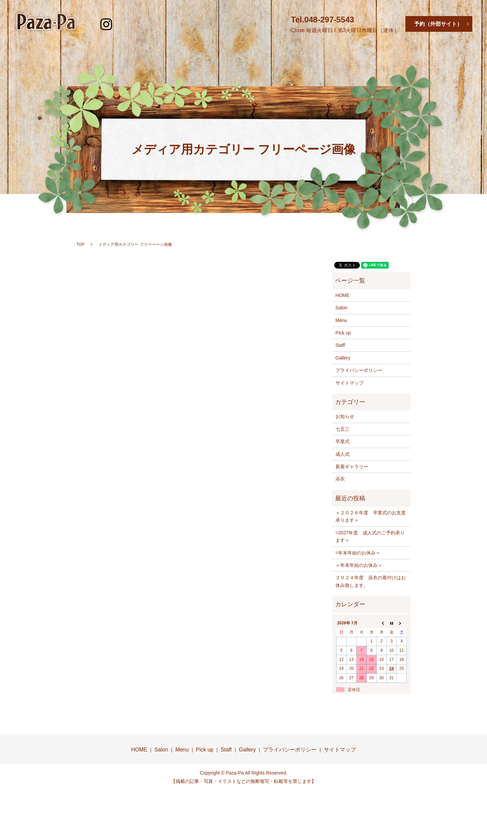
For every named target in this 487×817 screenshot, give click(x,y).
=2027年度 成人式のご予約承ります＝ (370, 536)
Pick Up (268, 54)
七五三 (342, 429)
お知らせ (344, 416)
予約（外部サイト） (438, 24)
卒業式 (342, 441)
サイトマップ (349, 383)
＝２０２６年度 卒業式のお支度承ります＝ (370, 516)
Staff (322, 54)
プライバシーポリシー (358, 370)
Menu (213, 54)
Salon (161, 54)
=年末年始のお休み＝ (357, 552)
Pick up (343, 332)
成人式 (342, 454)
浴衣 (340, 479)
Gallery (376, 54)
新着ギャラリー (351, 466)
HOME (109, 54)
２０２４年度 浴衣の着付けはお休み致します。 (370, 581)
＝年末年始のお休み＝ (358, 565)
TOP (80, 244)
